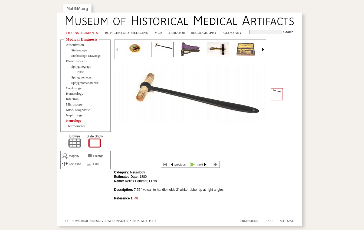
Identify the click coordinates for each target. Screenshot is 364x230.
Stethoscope (79, 50)
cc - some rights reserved (86, 220)
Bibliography (204, 33)
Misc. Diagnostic (78, 110)
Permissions (248, 220)
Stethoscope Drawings (86, 56)
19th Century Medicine (126, 33)
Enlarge (98, 155)
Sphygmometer (81, 77)
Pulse (80, 72)
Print (96, 164)
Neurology (74, 121)
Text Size (75, 164)
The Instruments (82, 33)
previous (180, 164)
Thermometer (75, 126)
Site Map (287, 220)
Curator (177, 33)
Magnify (74, 155)
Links (269, 220)
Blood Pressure (76, 61)
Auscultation (75, 45)
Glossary (232, 33)
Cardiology (74, 88)
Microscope (74, 104)
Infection (72, 99)
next (200, 164)
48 (136, 198)
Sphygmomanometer (85, 83)
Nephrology (74, 115)
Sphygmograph (81, 66)
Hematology (74, 93)
